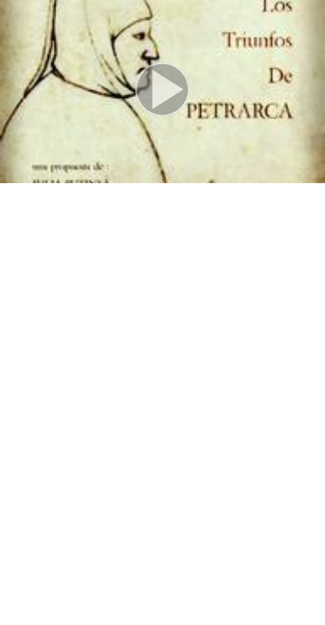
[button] (162, 91)
